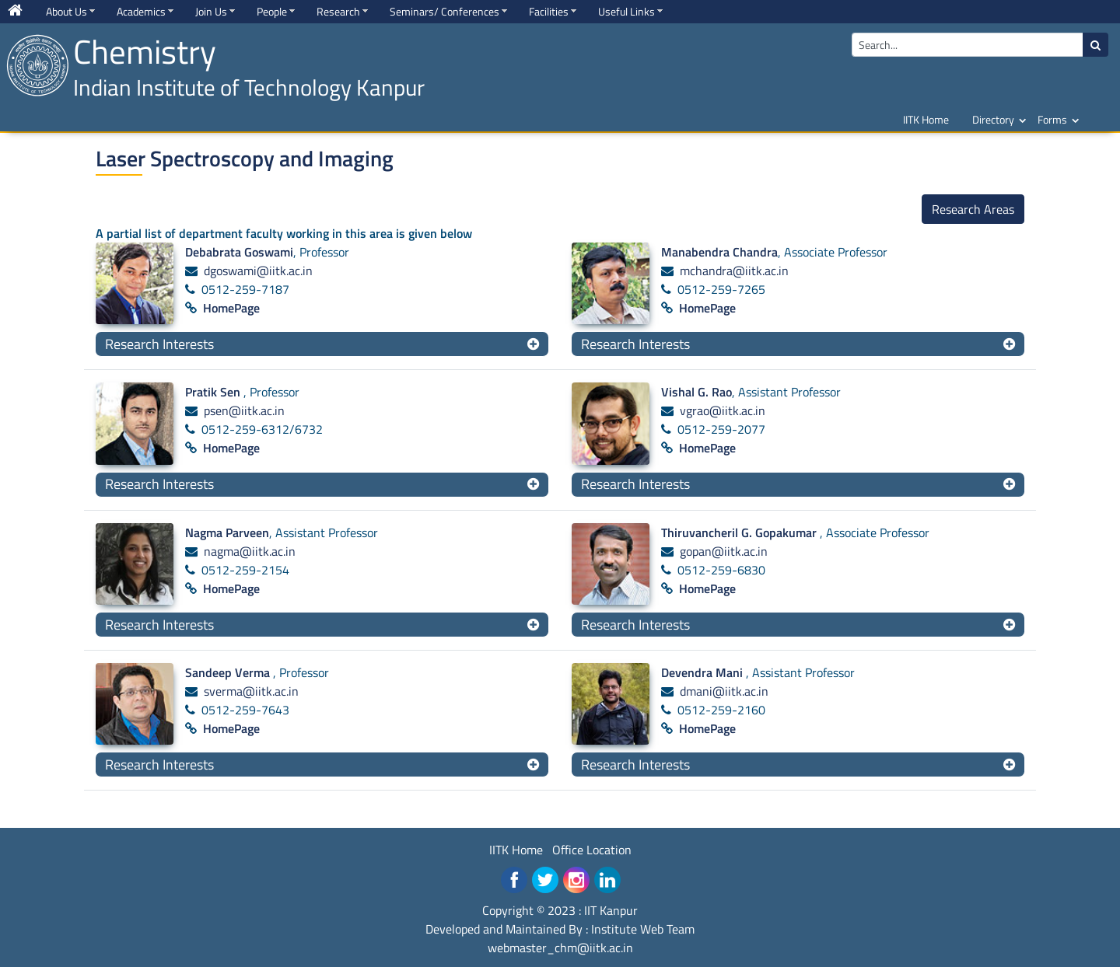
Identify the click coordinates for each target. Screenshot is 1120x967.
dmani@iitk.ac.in (724, 691)
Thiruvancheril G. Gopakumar (740, 532)
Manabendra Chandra (719, 252)
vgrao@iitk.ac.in (722, 410)
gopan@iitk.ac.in (724, 551)
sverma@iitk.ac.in (251, 691)
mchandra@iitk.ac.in (734, 270)
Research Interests (159, 343)
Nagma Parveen (227, 532)
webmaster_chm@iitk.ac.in (560, 947)
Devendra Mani (703, 672)
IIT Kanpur (611, 910)
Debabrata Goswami (239, 252)
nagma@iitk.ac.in (250, 551)
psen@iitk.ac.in (244, 410)
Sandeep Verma (229, 672)
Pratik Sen (214, 391)
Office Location (592, 849)
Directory (993, 119)
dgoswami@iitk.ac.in (258, 270)
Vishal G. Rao (696, 391)
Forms (1052, 119)
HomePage (231, 307)
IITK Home (926, 119)
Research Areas (973, 209)
